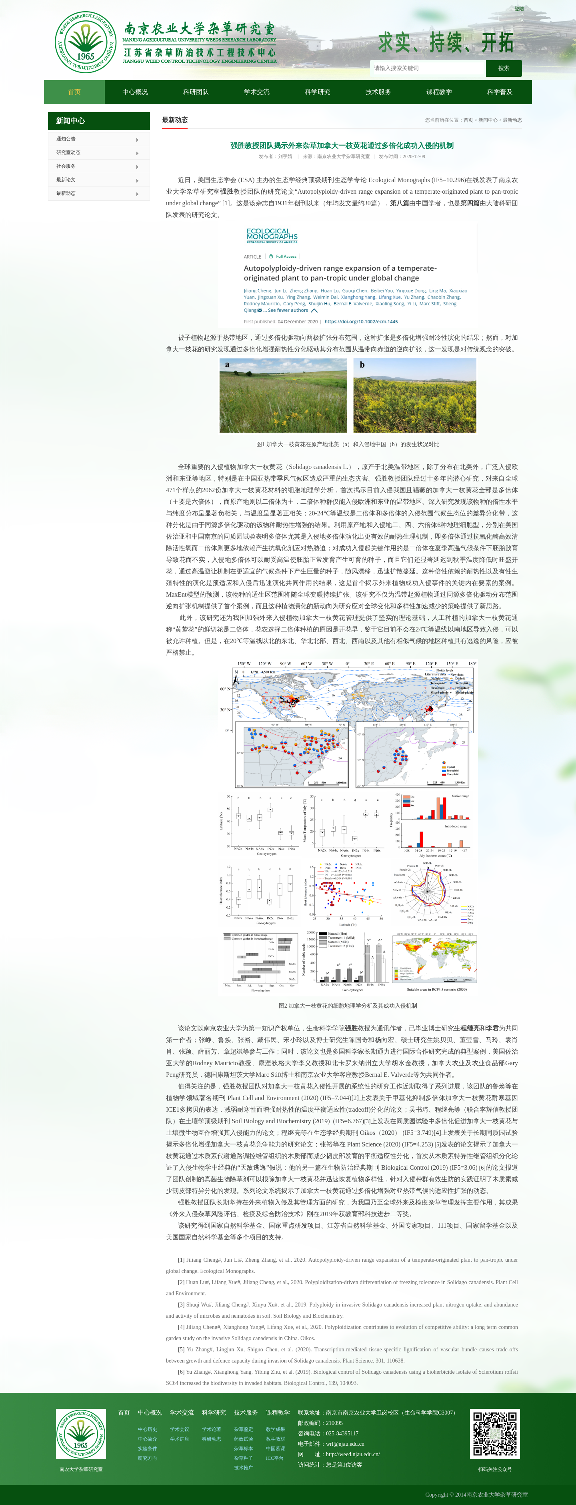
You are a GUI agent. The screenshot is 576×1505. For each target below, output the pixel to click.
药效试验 (243, 1439)
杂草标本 (243, 1448)
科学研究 (317, 91)
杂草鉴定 (243, 1429)
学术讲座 (179, 1439)
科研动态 (211, 1439)
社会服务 (66, 166)
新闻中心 (488, 120)
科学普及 (500, 91)
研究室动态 (68, 152)
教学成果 (275, 1429)
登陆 (519, 9)
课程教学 (439, 91)
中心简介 (147, 1439)
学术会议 (179, 1429)
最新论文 (66, 179)
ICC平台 (275, 1458)
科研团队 (196, 91)
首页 (74, 91)
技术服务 (378, 91)
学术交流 (257, 91)
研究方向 (147, 1458)
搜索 (504, 68)
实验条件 (147, 1448)
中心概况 (135, 91)
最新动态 (66, 193)
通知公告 (66, 139)
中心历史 (147, 1429)
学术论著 (211, 1429)
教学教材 (275, 1439)
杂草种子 (243, 1458)
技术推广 (243, 1468)
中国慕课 (275, 1448)
